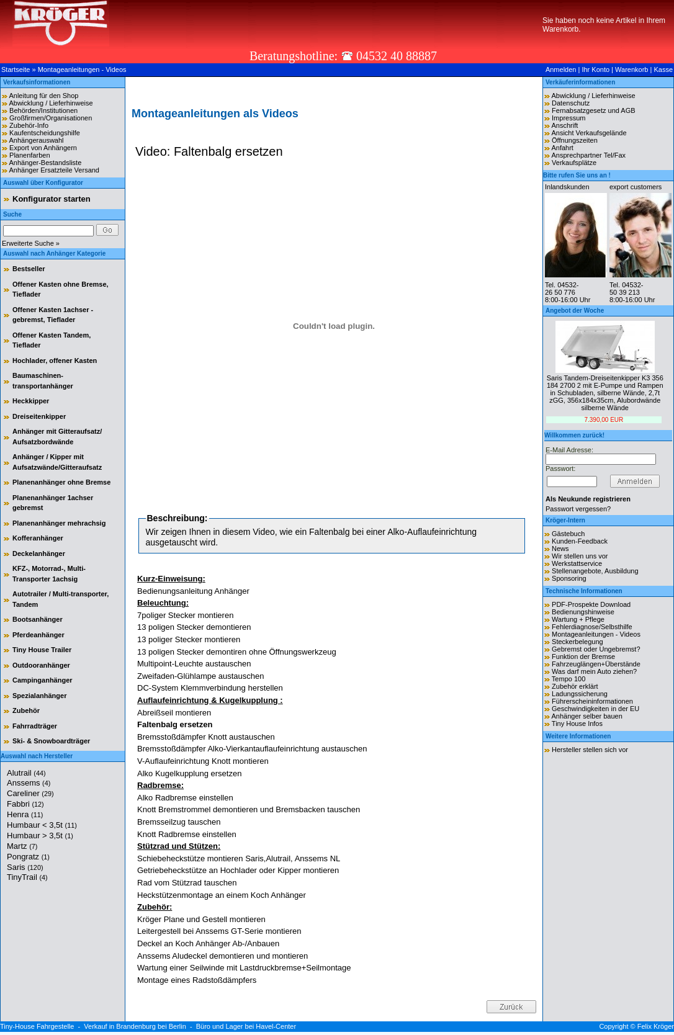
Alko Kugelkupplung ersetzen (189, 773)
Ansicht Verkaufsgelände (588, 133)
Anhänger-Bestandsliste (45, 162)
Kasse (663, 69)
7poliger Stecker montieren (185, 615)
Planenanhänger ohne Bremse (61, 482)
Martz (22, 846)
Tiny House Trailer (41, 649)
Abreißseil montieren (174, 712)
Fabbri (25, 804)
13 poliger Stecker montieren (188, 639)
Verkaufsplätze (574, 162)
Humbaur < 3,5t (42, 825)
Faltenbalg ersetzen (174, 724)
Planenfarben (29, 155)
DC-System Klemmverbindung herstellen (210, 687)
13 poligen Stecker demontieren (194, 627)
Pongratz (28, 856)
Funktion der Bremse (583, 656)
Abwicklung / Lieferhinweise (50, 103)
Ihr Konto (595, 69)
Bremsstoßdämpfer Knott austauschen (206, 737)
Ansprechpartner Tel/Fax (588, 155)
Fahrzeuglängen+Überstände (596, 664)
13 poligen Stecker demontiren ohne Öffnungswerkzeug (236, 651)
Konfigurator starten (51, 199)
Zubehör (26, 710)
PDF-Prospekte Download (591, 604)
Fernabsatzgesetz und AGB (594, 110)
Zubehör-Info (28, 125)
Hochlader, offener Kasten (54, 360)
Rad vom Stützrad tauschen (186, 882)
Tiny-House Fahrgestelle (37, 1026)
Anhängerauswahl (36, 140)
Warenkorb (631, 69)
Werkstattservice (577, 563)
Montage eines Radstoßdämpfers (196, 980)
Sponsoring (569, 578)
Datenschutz (571, 103)
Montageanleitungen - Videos (82, 69)
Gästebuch (568, 533)
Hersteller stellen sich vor (590, 749)
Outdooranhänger (41, 665)
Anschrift (564, 125)
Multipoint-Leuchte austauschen (194, 663)
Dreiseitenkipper (39, 416)
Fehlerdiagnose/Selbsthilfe (592, 626)
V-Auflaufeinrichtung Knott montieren (203, 761)
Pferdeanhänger (38, 634)
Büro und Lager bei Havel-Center (246, 1026)
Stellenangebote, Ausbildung (595, 571)
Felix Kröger (655, 1026)
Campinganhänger (42, 680)
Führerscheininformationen (592, 701)
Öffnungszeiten (575, 140)
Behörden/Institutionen (43, 110)
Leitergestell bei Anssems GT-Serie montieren (219, 931)
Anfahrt (562, 147)
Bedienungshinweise (583, 612)
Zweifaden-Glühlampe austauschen (200, 676)
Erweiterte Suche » (31, 243)
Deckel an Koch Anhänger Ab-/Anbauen (208, 943)
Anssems (28, 782)
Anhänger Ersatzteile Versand (54, 170)
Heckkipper (30, 401)
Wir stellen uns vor (580, 556)
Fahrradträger (34, 726)
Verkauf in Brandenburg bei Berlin (135, 1026)
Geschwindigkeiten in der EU (595, 708)
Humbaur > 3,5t (40, 835)
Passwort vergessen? (578, 509)
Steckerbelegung (577, 641)
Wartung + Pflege (578, 619)
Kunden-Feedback (580, 541)
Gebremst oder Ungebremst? (596, 649)
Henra (25, 814)
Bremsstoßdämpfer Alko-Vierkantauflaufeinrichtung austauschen (252, 748)
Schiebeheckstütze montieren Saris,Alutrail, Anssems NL (238, 858)
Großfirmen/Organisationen (50, 118)
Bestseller (28, 268)
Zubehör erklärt (575, 686)
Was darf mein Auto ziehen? (594, 671)
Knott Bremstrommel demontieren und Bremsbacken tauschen (248, 809)
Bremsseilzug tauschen (178, 822)
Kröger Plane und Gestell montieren (201, 919)
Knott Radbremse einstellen (186, 834)
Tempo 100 (568, 679)
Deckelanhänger (38, 553)
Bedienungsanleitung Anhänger (193, 591)
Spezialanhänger (39, 695)
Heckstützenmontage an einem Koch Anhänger (221, 895)
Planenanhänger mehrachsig (59, 523)
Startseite (15, 69)
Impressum (568, 118)
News (560, 548)
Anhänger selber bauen (586, 716)
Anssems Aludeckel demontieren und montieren (222, 956)
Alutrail (26, 772)
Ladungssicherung (580, 693)
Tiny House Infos (577, 723)
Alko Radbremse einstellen (185, 797)
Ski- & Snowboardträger (51, 741)
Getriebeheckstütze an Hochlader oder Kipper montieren (238, 870)
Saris (25, 867)
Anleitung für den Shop (43, 95)
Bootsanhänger (37, 619)
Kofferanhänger (37, 538)
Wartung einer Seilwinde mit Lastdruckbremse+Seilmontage (244, 967)
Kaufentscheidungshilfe (44, 133)
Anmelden (561, 69)
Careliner (30, 793)
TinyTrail (27, 877)
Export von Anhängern (43, 147)
